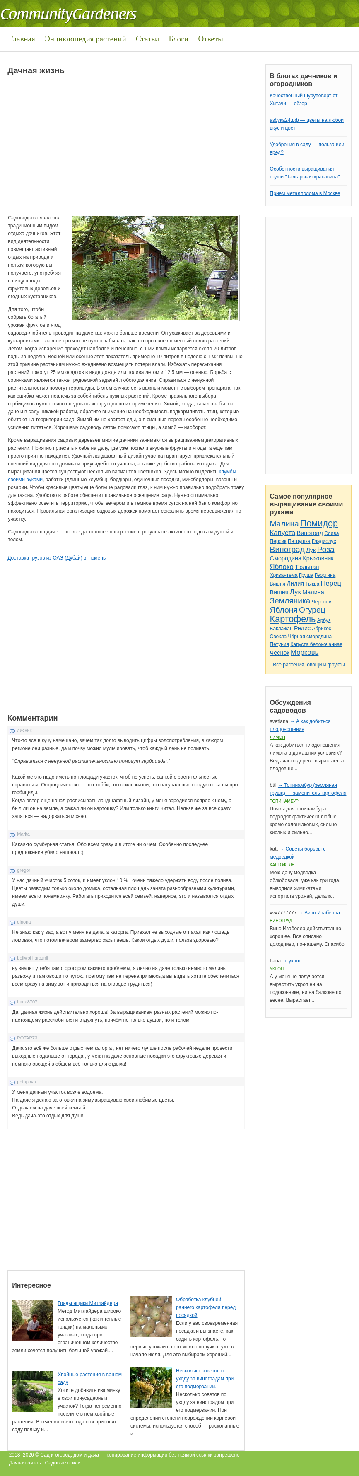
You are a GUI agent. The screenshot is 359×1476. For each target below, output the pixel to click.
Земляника (290, 600)
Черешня (322, 602)
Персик (278, 541)
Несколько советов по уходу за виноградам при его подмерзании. (205, 1378)
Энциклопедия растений (85, 38)
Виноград (310, 533)
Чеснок (279, 652)
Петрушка (299, 541)
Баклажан (281, 629)
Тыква (312, 584)
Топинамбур (284, 801)
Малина (284, 523)
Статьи (147, 38)
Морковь (304, 652)
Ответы (210, 38)
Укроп (277, 969)
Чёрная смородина (310, 636)
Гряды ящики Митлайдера (88, 1303)
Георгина (325, 575)
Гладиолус (324, 541)
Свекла (278, 636)
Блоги (178, 38)
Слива (331, 533)
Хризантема (284, 575)
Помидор (319, 523)
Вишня (277, 584)
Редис (302, 628)
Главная (22, 38)
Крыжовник (318, 558)
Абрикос (321, 629)
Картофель (293, 619)
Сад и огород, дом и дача (69, 1455)
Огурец (312, 609)
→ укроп (291, 961)
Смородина (285, 558)
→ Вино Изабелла (319, 913)
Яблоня (284, 609)
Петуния (279, 644)
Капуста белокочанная (316, 644)
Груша (306, 575)
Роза (326, 549)
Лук (311, 550)
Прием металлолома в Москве (305, 193)
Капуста (283, 533)
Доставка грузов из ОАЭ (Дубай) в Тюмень (56, 558)
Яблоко (282, 567)
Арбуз (324, 620)
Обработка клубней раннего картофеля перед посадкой (206, 1307)
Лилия (295, 583)
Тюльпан (307, 567)
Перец (330, 583)
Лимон (277, 737)
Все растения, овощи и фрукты (309, 665)
